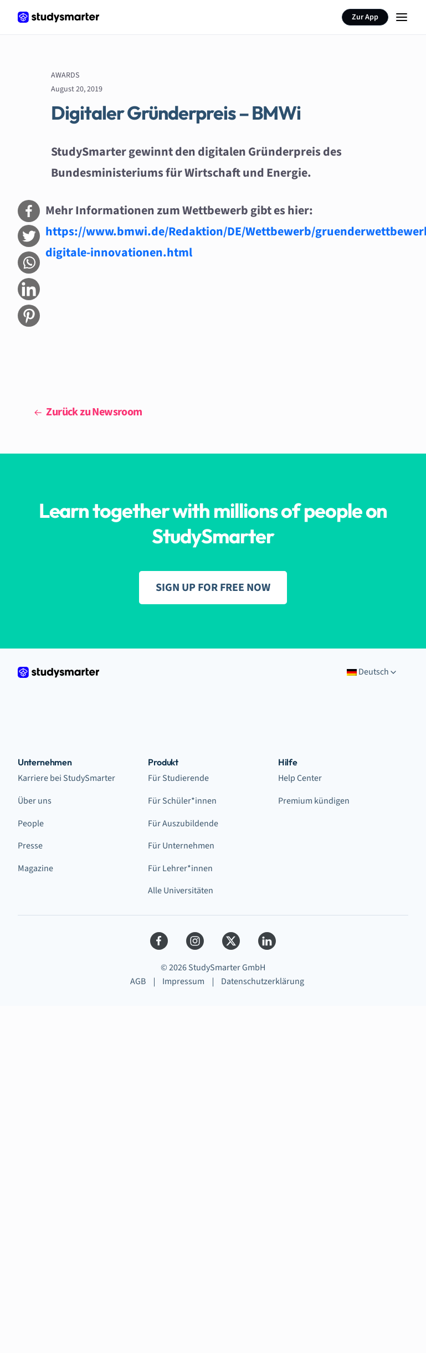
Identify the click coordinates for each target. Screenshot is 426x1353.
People (31, 823)
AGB (138, 981)
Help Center (300, 778)
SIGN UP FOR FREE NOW (213, 587)
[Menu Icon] (401, 17)
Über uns (35, 801)
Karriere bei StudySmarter (66, 778)
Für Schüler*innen (182, 801)
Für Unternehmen (181, 846)
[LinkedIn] (267, 941)
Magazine (35, 868)
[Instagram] (195, 941)
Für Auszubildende (183, 823)
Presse (30, 846)
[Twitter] (231, 941)
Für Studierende (178, 778)
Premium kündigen (314, 801)
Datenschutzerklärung (262, 981)
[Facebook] (159, 941)
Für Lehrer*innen (180, 868)
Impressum (183, 981)
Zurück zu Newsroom (88, 412)
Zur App (365, 17)
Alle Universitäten (180, 890)
